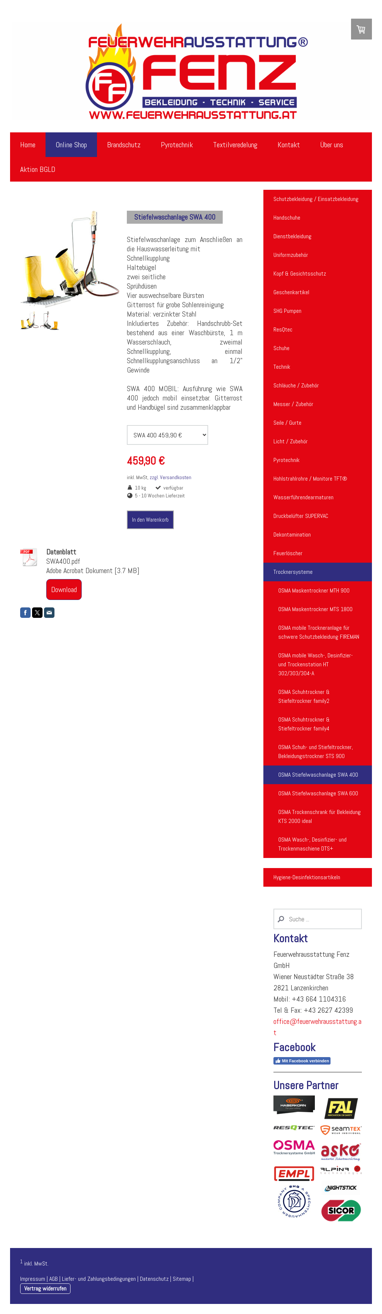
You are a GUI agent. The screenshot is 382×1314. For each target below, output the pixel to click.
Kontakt (289, 145)
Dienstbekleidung (292, 236)
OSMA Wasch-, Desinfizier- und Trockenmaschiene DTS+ (312, 844)
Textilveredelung (235, 145)
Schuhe (281, 348)
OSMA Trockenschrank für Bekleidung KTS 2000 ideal (319, 816)
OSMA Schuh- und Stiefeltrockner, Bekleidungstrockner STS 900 (315, 751)
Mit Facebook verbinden (302, 1061)
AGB (53, 1279)
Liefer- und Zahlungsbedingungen (99, 1279)
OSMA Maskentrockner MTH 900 (314, 590)
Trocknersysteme (293, 572)
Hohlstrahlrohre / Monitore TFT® (310, 478)
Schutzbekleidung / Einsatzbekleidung (315, 199)
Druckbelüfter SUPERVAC (300, 516)
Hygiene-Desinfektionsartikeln (306, 877)
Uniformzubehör (290, 255)
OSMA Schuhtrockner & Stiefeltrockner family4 (304, 724)
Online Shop (71, 145)
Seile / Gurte (287, 423)
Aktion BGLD (37, 169)
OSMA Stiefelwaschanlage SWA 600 (318, 793)
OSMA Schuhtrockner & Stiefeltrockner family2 (304, 696)
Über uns (331, 145)
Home (27, 145)
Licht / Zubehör (290, 441)
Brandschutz (124, 145)
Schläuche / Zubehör (296, 385)
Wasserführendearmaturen (303, 497)
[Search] (317, 919)
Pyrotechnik (177, 145)
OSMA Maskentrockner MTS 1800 (315, 609)
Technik (281, 367)
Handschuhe (286, 217)
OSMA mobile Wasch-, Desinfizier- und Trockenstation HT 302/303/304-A (315, 664)
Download (64, 589)
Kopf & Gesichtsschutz (299, 273)
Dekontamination (292, 534)
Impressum (32, 1279)
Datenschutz (154, 1279)
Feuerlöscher (288, 553)
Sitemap (182, 1279)
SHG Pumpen (287, 311)
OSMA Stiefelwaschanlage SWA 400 (318, 775)
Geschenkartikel (291, 292)
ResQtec (282, 329)
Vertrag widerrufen (45, 1288)
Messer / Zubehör (293, 404)
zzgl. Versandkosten (170, 477)
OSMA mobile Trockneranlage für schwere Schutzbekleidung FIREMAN (318, 632)
